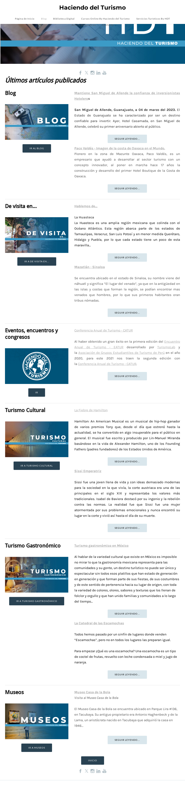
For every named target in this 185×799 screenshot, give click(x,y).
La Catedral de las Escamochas (99, 623)
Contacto (108, 25)
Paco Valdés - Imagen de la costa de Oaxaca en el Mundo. (119, 148)
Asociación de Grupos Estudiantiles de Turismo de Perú (121, 353)
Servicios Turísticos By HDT (153, 19)
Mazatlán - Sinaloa (89, 267)
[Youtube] (104, 72)
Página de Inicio (24, 19)
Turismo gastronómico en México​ (101, 546)
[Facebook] (81, 72)
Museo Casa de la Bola (92, 692)
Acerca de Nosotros (84, 25)
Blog (44, 19)
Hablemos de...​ (85, 206)
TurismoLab (166, 347)
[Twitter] (87, 72)
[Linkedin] (98, 72)
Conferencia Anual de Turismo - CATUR (103, 330)
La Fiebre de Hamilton (91, 410)
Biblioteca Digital (64, 19)
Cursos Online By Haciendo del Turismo (105, 19)
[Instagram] (92, 72)
